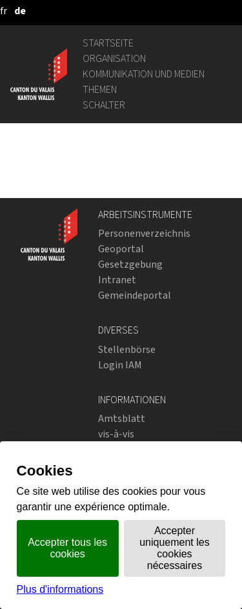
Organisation (114, 58)
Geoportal (121, 248)
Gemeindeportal (134, 295)
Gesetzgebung (130, 264)
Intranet (117, 279)
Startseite (108, 43)
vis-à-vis (116, 434)
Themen (100, 89)
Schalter (104, 105)
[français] (3, 10)
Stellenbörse (127, 349)
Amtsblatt (121, 418)
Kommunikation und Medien (144, 74)
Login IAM (120, 365)
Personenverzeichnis (144, 233)
